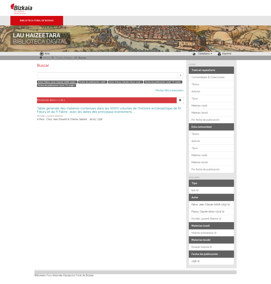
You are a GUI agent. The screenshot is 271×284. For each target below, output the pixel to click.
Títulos (195, 84)
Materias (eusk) (199, 112)
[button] (205, 53)
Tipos (194, 98)
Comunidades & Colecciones (208, 77)
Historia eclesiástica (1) (203, 232)
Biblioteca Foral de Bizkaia (37, 20)
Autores (195, 91)
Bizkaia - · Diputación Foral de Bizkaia (25, 8)
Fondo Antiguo (64, 57)
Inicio (46, 57)
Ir (180, 75)
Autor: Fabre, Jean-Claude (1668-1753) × (57, 82)
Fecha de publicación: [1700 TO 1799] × (56, 85)
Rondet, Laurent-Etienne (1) (206, 218)
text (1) (195, 190)
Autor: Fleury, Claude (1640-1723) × (125, 82)
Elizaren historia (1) (201, 247)
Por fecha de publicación (205, 119)
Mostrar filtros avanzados (170, 90)
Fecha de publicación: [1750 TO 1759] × (163, 82)
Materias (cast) (199, 105)
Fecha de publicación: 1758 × (92, 82)
